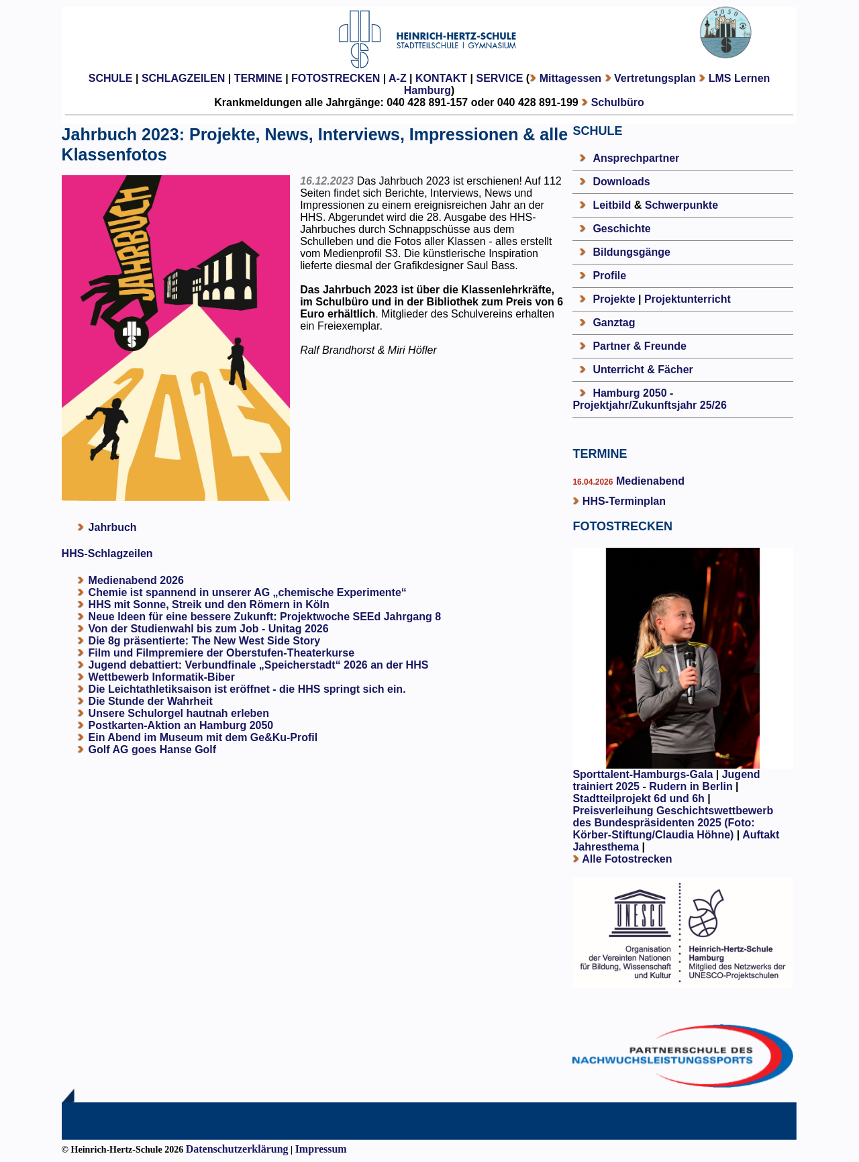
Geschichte (621, 228)
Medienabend (649, 481)
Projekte (614, 299)
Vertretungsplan (655, 78)
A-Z (398, 78)
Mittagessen (570, 78)
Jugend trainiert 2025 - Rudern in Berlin (666, 780)
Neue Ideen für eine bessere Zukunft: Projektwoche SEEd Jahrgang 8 (265, 616)
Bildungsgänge (631, 252)
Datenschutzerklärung (237, 1149)
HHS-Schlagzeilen (107, 553)
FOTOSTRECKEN (335, 78)
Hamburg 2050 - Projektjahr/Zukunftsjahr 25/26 (649, 399)
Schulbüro (617, 102)
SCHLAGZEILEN (183, 78)
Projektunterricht (687, 299)
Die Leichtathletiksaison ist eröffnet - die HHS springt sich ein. (247, 689)
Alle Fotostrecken (627, 859)
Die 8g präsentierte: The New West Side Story (205, 640)
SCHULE (111, 78)
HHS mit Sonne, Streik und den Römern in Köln (209, 604)
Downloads (621, 181)
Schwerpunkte (681, 205)
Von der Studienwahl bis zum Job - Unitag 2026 (209, 628)
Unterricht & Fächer (643, 369)
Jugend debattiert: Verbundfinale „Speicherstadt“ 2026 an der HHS (259, 665)
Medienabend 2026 (136, 580)
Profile (609, 275)
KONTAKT (441, 78)
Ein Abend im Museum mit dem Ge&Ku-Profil (203, 737)
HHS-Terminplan (624, 501)
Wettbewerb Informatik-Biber (162, 677)
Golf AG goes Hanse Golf (153, 749)
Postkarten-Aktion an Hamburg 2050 (181, 725)
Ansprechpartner (636, 158)
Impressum (321, 1149)
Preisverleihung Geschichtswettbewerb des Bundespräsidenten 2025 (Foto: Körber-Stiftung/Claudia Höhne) (672, 822)
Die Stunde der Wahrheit (151, 701)
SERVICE (499, 78)
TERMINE (258, 78)
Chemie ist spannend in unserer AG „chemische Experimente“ (248, 592)
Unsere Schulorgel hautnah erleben (179, 713)
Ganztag (614, 322)
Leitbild (612, 205)
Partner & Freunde (640, 346)
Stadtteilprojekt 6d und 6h (639, 798)
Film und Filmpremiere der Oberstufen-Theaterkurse (222, 653)
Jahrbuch (113, 527)
